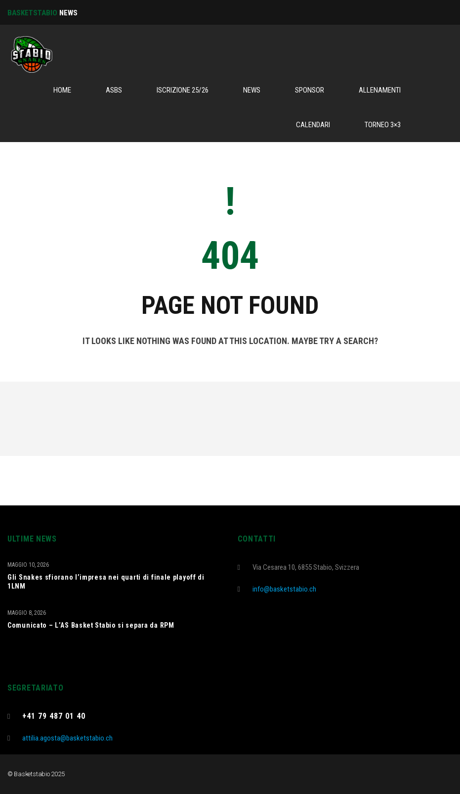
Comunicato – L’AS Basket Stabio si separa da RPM (90, 625)
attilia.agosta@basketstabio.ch (67, 738)
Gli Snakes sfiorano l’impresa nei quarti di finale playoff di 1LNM (106, 581)
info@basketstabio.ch (284, 589)
